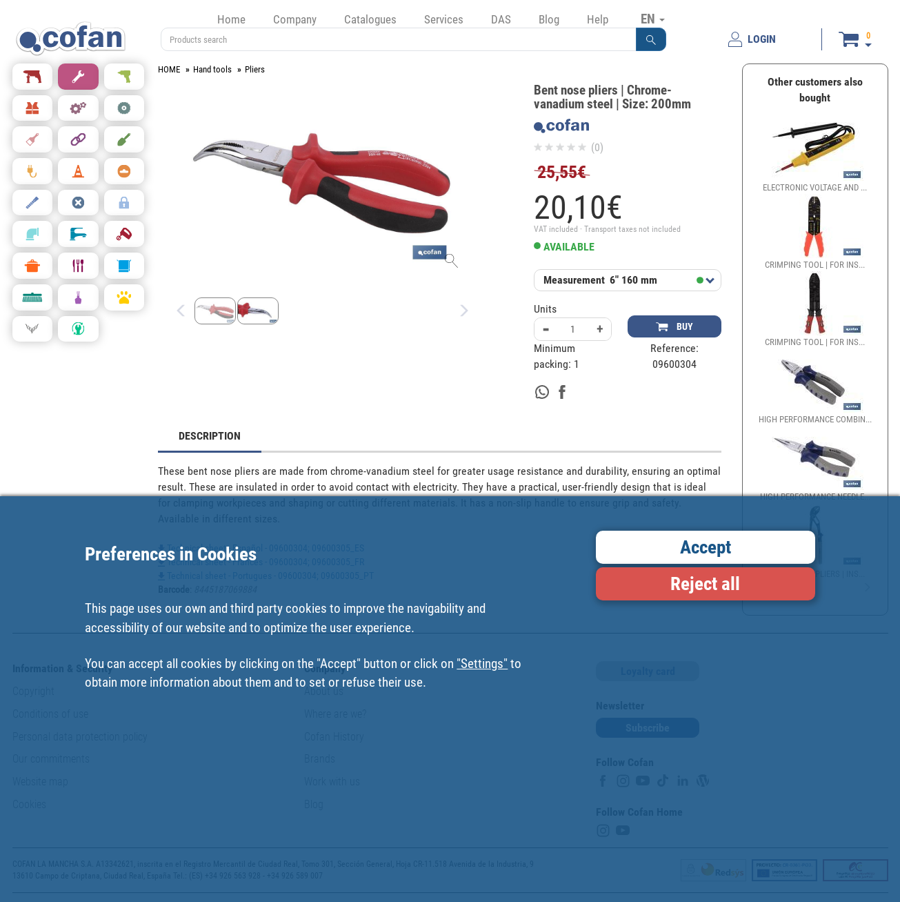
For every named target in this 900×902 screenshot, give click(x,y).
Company (295, 19)
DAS (501, 19)
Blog (549, 19)
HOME (169, 69)
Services (443, 19)
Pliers (255, 69)
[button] (651, 39)
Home (231, 19)
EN (653, 18)
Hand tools (212, 69)
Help (597, 19)
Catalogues (370, 19)
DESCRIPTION (210, 435)
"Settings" (482, 663)
